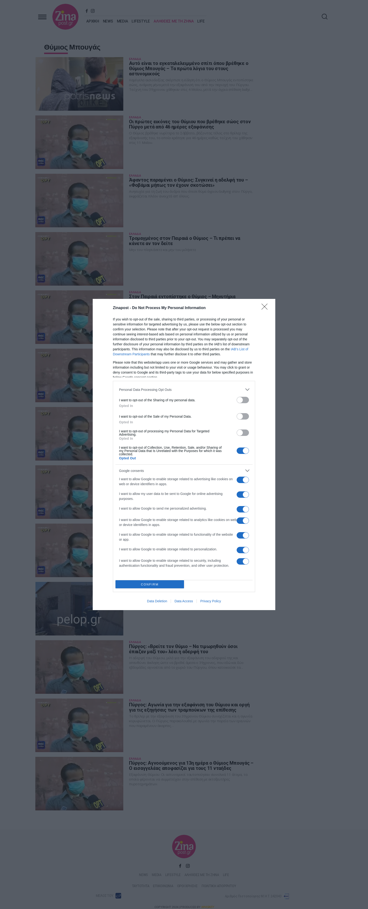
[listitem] (184, 389)
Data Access (184, 601)
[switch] (243, 400)
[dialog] (184, 454)
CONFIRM (150, 584)
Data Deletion (157, 601)
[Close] (266, 308)
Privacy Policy (210, 601)
